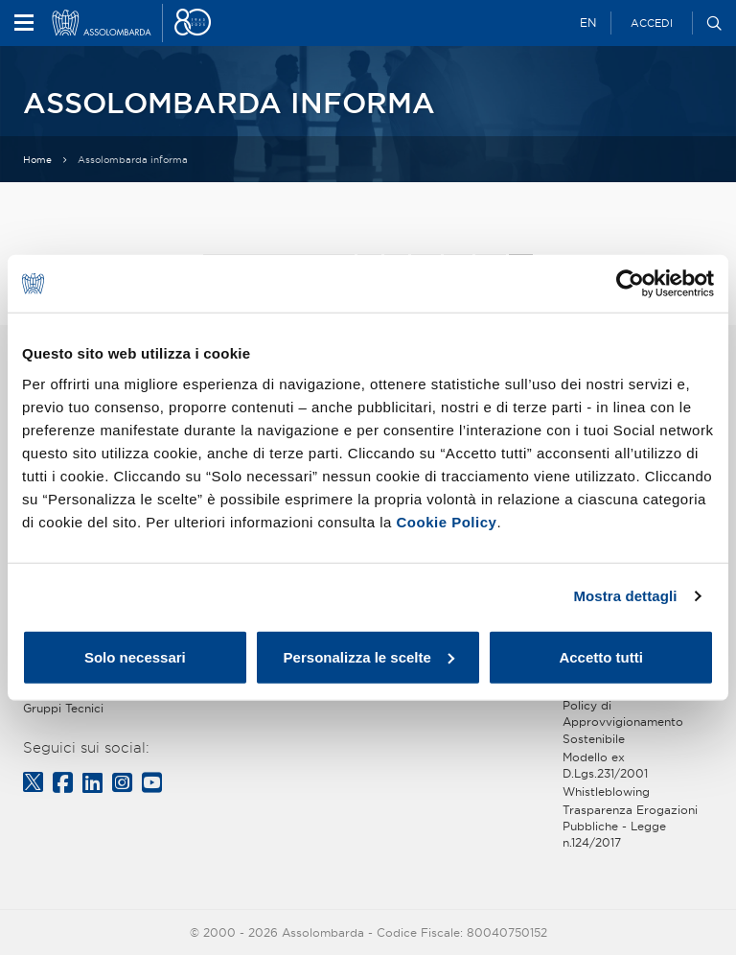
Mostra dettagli (625, 596)
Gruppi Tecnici (63, 708)
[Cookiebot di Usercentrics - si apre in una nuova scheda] (630, 283)
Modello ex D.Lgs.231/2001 (605, 765)
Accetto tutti (601, 656)
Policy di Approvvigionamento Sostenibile (623, 721)
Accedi (652, 23)
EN (588, 22)
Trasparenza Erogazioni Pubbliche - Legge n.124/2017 (630, 826)
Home (37, 159)
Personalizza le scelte (369, 656)
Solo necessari (135, 656)
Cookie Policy (447, 521)
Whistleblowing (606, 791)
